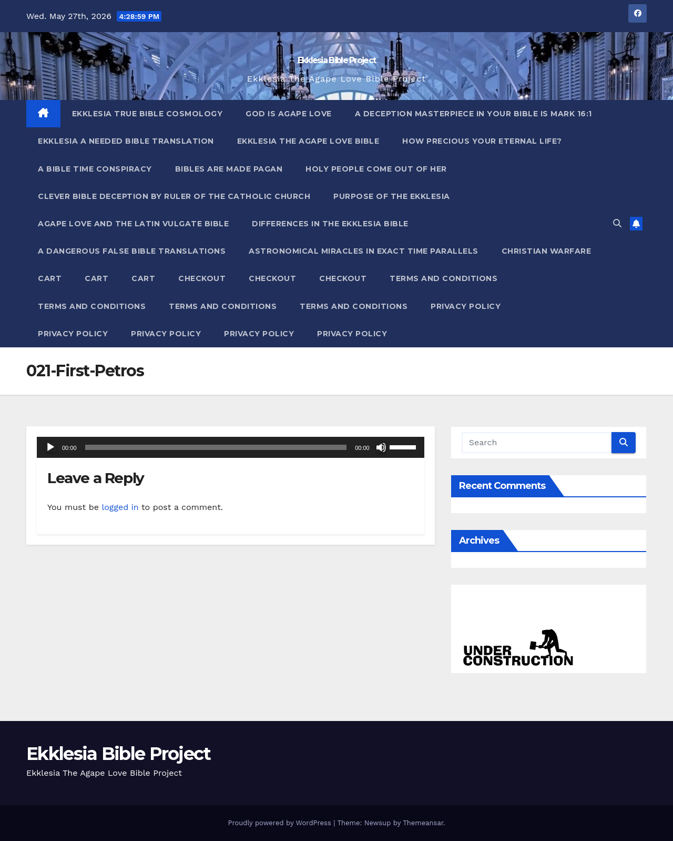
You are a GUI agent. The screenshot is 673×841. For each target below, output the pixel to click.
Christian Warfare (547, 251)
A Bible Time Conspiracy (95, 169)
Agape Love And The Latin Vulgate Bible (133, 223)
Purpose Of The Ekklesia (391, 196)
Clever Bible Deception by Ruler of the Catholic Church (174, 196)
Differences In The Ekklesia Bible (330, 223)
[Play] (50, 447)
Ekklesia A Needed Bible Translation (126, 141)
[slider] (216, 447)
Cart (50, 278)
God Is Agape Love (289, 113)
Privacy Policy (466, 306)
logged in (119, 507)
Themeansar (423, 823)
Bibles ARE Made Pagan (229, 169)
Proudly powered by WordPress (280, 823)
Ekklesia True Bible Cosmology (147, 113)
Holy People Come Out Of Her (376, 169)
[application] (230, 447)
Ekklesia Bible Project (337, 60)
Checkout (202, 278)
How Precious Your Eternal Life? (482, 141)
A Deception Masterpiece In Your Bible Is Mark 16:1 (473, 113)
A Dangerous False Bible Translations (132, 251)
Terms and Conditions (443, 278)
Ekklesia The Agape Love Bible (308, 141)
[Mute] (381, 447)
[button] (617, 223)
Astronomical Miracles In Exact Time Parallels (363, 251)
